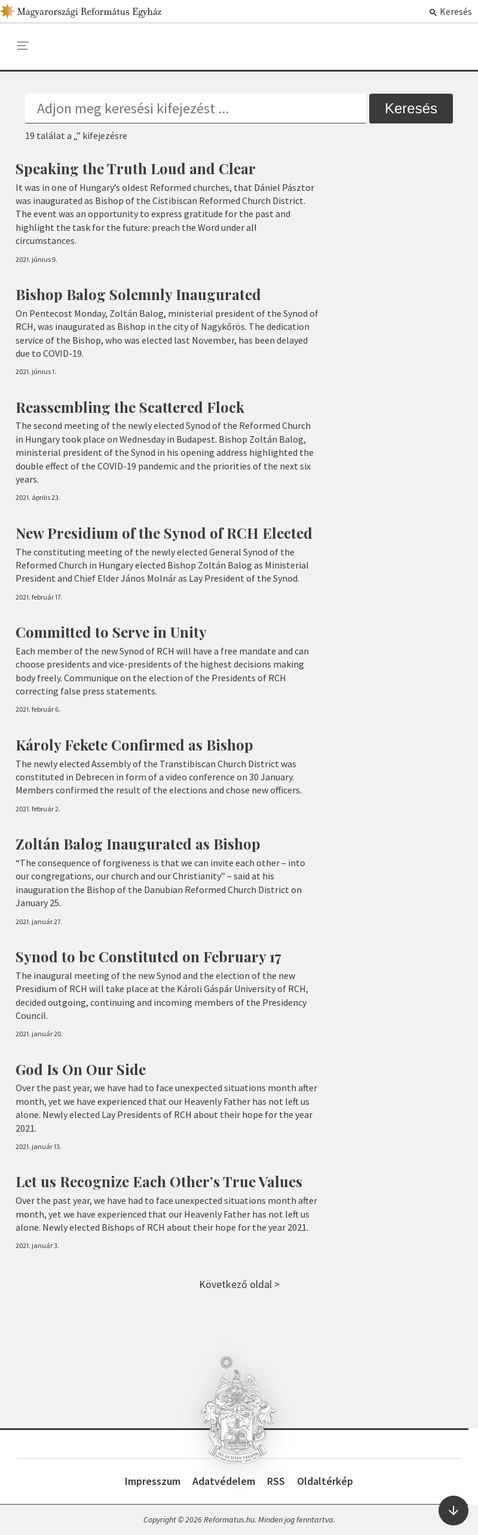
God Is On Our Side (81, 1069)
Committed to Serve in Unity (111, 631)
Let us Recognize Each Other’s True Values (159, 1181)
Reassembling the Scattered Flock (130, 406)
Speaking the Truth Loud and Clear (136, 168)
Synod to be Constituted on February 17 (148, 956)
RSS (276, 1481)
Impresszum (152, 1481)
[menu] (23, 46)
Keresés (450, 11)
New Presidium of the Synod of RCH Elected (164, 532)
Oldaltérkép (325, 1481)
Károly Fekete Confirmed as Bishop (134, 744)
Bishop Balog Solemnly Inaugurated (138, 294)
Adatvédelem (223, 1481)
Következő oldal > (239, 1284)
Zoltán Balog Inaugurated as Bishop (138, 843)
